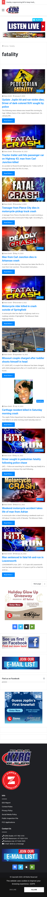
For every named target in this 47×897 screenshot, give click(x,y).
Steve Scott (8, 456)
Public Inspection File (10, 818)
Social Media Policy (9, 814)
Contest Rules (7, 807)
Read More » (8, 121)
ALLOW (34, 890)
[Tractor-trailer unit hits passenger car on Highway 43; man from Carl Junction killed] (23, 137)
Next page (39, 584)
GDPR (32, 884)
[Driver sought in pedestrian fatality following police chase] (23, 441)
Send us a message (17, 844)
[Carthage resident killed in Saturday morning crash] (23, 391)
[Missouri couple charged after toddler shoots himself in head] (23, 340)
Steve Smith (8, 96)
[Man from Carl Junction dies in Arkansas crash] (23, 238)
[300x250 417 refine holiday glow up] (23, 604)
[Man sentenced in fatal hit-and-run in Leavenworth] (23, 539)
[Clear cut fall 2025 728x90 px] (23, 35)
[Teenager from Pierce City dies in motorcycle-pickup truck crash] (23, 189)
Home (5, 46)
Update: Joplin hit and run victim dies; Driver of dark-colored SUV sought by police (23, 103)
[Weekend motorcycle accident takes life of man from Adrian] (23, 490)
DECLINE (13, 890)
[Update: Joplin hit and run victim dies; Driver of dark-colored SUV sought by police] (23, 81)
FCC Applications (8, 822)
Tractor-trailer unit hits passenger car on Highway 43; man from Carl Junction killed (23, 159)
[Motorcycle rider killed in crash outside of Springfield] (23, 288)
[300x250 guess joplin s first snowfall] (23, 707)
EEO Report (6, 803)
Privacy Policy (7, 810)
